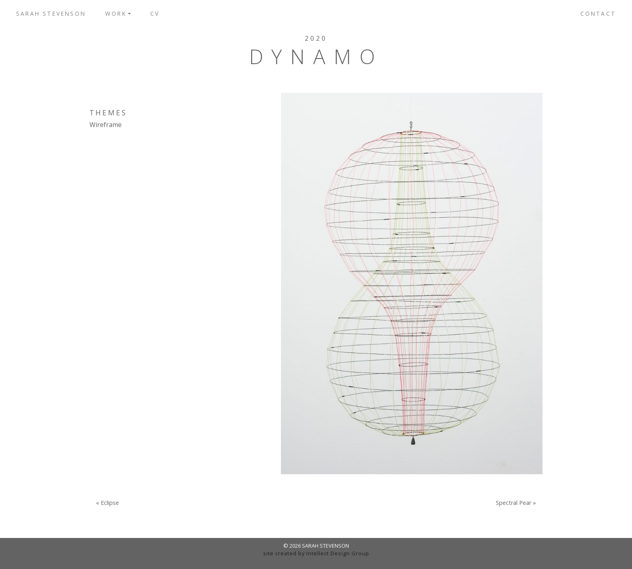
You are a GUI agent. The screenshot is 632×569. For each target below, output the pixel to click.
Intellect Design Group (337, 553)
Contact (598, 13)
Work (116, 13)
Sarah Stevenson (51, 13)
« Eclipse (107, 503)
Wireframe (105, 124)
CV (155, 13)
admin (316, 561)
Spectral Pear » (516, 503)
